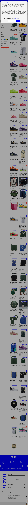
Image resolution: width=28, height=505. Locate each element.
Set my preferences (12, 21)
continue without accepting (16, 12)
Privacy (16, 18)
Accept (18, 21)
